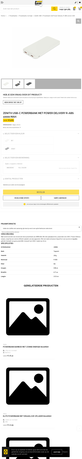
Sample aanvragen (6, 432)
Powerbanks (13, 16)
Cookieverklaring (47, 432)
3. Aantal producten (13, 170)
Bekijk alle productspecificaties (12, 127)
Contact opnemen (6, 429)
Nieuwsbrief (45, 412)
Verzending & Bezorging (8, 435)
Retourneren (4, 438)
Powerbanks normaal (25, 16)
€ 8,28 (8, 393)
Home (3, 16)
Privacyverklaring (47, 435)
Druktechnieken (46, 418)
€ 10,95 (48, 336)
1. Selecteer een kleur (13, 134)
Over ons (44, 408)
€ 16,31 (8, 336)
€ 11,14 (48, 393)
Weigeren (65, 452)
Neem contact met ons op (13, 102)
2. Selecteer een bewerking (16, 149)
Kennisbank (45, 415)
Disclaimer (45, 438)
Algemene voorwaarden (49, 429)
